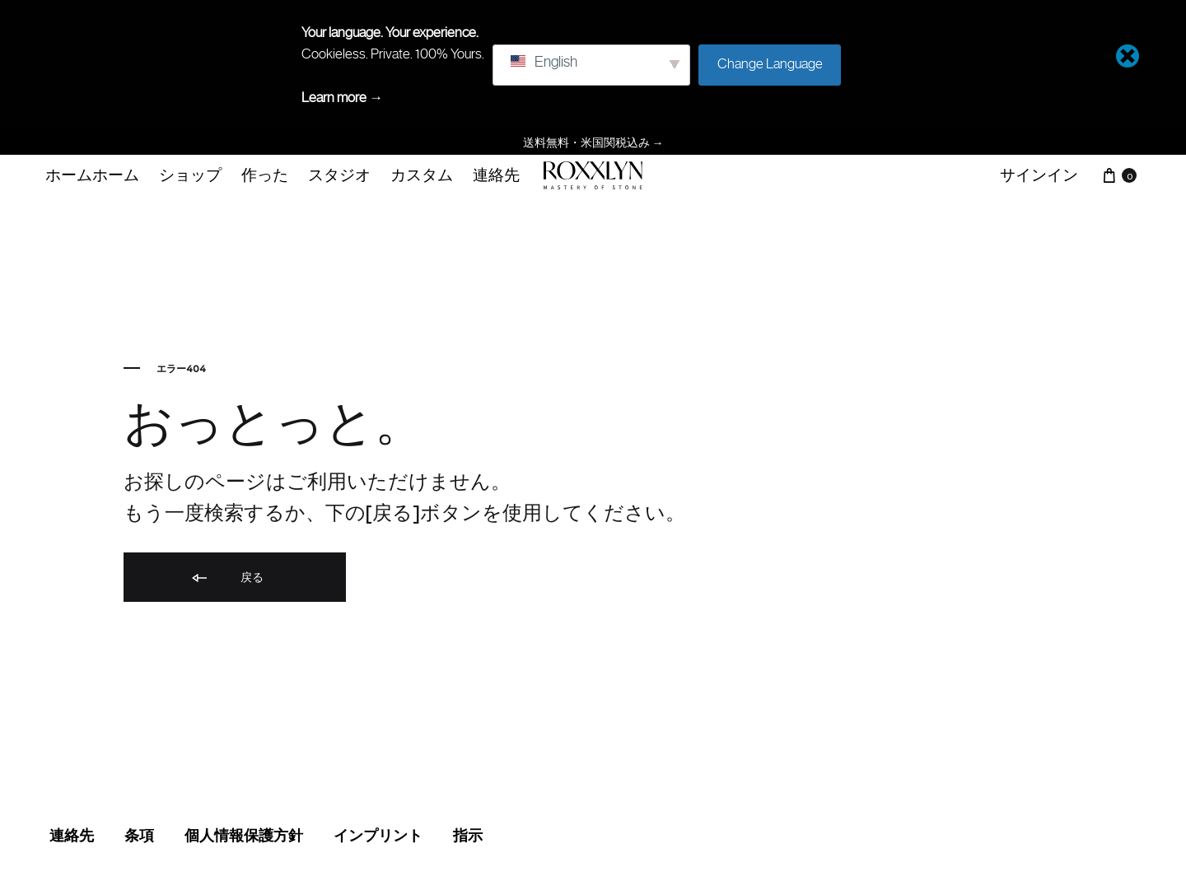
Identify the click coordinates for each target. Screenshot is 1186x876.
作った (264, 174)
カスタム (421, 174)
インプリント (378, 835)
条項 (139, 835)
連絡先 (496, 174)
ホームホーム (92, 174)
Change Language (770, 63)
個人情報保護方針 (243, 835)
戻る (226, 578)
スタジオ (339, 174)
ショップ (190, 174)
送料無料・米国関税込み (593, 142)
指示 (468, 835)
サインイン (1039, 174)
